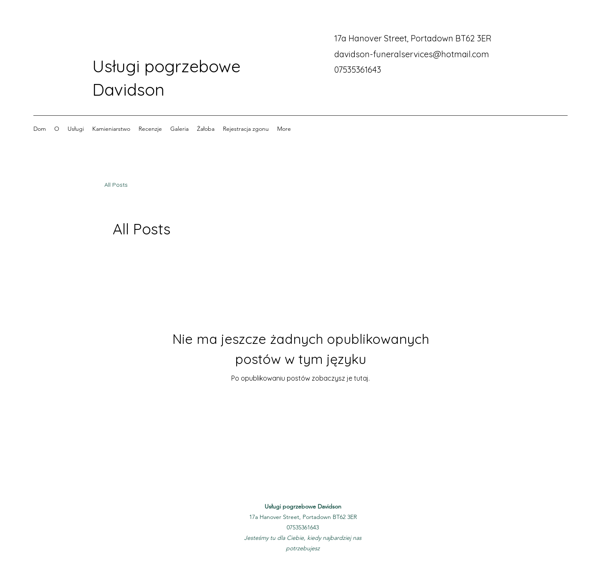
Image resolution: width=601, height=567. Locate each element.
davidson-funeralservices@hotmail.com (411, 54)
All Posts (116, 184)
